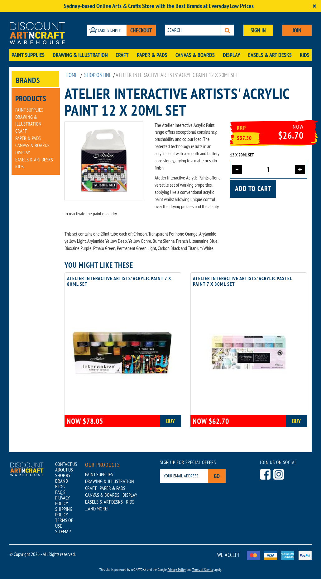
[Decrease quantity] (237, 169)
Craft (122, 55)
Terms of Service (202, 569)
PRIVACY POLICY (62, 500)
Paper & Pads (152, 55)
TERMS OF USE (64, 523)
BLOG (60, 486)
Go (217, 476)
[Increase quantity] (300, 169)
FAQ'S (60, 492)
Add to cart (253, 188)
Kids (304, 55)
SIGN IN (258, 30)
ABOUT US (64, 470)
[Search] (227, 30)
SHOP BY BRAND (62, 478)
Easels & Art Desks (270, 55)
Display (231, 55)
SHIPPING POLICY (63, 512)
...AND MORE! (96, 508)
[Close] (314, 6)
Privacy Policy (177, 569)
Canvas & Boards (195, 55)
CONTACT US (66, 464)
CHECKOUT (141, 30)
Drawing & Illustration (80, 55)
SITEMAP (63, 531)
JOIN (296, 30)
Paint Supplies (28, 55)
